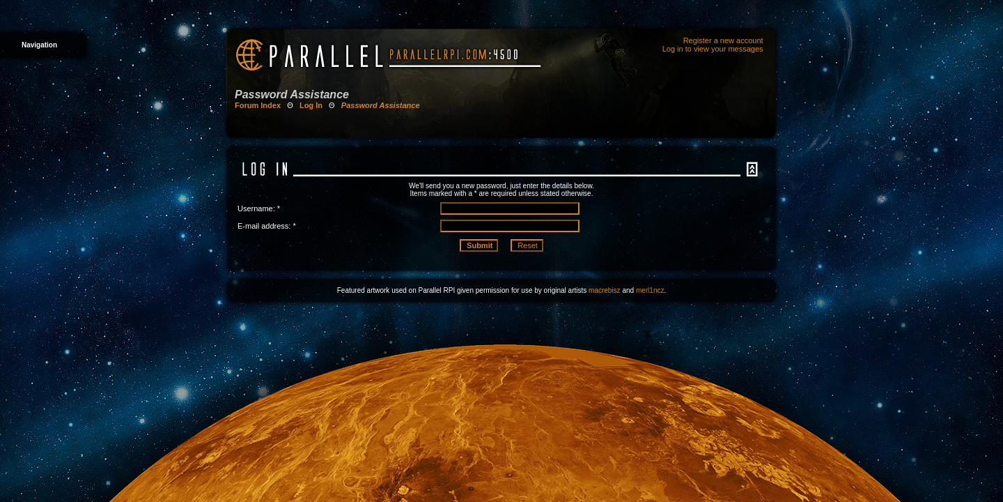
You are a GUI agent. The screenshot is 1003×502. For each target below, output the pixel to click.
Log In (311, 105)
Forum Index (258, 105)
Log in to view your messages (712, 49)
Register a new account (723, 40)
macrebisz (605, 290)
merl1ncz (650, 290)
